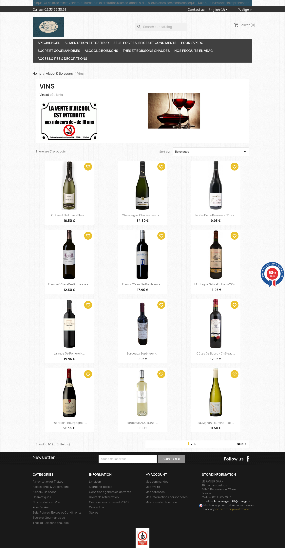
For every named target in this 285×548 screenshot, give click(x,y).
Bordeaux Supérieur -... (142, 353)
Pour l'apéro (192, 43)
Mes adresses (155, 492)
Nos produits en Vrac (193, 51)
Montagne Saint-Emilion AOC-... (215, 284)
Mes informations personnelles (166, 497)
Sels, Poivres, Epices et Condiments (145, 43)
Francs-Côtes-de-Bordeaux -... (69, 284)
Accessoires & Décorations (62, 58)
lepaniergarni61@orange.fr (232, 501)
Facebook (248, 459)
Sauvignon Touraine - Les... (216, 423)
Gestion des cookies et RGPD (109, 502)
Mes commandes (156, 481)
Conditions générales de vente (110, 492)
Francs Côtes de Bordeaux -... (142, 284)
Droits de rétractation (104, 497)
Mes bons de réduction (161, 502)
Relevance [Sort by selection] (211, 151)
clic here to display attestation (233, 509)
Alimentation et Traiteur (87, 43)
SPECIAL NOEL (49, 43)
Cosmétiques (42, 497)
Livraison (95, 481)
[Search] (161, 27)
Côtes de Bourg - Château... (216, 353)
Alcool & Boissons (101, 51)
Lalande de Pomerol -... (69, 353)
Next (242, 444)
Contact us (196, 9)
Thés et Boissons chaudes (146, 51)
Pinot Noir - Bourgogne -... (69, 423)
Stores (93, 512)
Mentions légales (100, 487)
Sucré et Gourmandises (59, 51)
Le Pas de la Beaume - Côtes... (216, 215)
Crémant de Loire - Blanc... (69, 215)
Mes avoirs (152, 487)
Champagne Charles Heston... (142, 215)
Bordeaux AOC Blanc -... (142, 423)
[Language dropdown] (219, 10)
